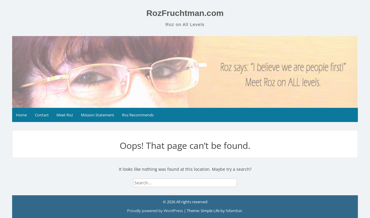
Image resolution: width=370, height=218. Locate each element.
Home (21, 115)
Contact (42, 115)
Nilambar (234, 210)
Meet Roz (64, 115)
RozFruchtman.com (184, 13)
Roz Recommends (138, 115)
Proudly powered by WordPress (155, 210)
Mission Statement (97, 115)
